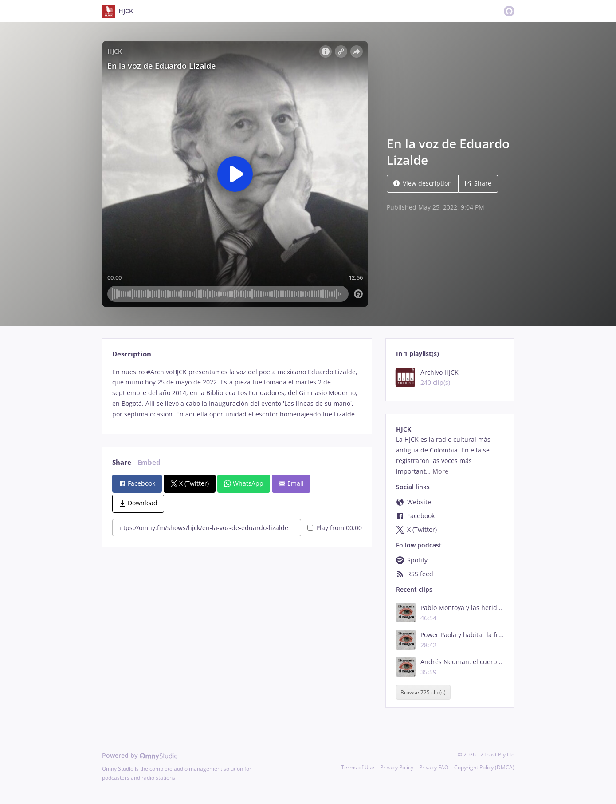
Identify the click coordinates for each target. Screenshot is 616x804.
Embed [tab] (149, 462)
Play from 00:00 (334, 527)
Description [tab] (131, 354)
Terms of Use (357, 767)
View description (422, 183)
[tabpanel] (237, 393)
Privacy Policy (396, 767)
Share (478, 183)
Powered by (140, 755)
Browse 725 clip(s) (423, 692)
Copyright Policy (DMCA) (484, 767)
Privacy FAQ (433, 767)
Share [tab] (121, 462)
